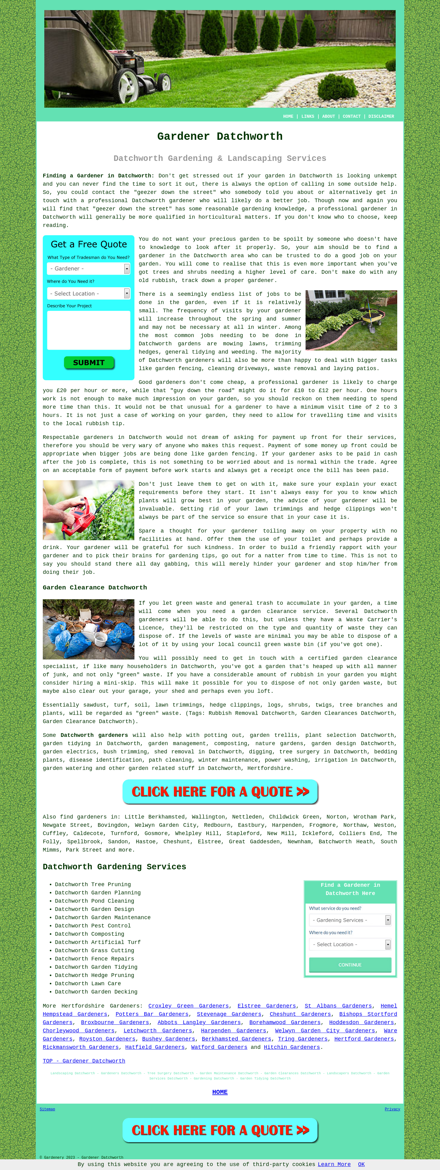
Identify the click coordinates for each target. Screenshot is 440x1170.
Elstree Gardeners (267, 1006)
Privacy (392, 1109)
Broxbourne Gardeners (115, 1023)
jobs (273, 294)
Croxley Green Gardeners (188, 1006)
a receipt (279, 470)
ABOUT (328, 116)
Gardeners (125, 1006)
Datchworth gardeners (94, 735)
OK (361, 1164)
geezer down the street (175, 192)
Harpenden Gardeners (233, 1031)
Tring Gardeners (303, 1039)
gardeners (200, 360)
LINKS (307, 116)
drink (51, 547)
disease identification (105, 760)
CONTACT (352, 116)
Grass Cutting (112, 951)
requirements (158, 492)
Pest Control (111, 926)
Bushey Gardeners (168, 1039)
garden (275, 176)
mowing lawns (244, 344)
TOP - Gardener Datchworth (84, 1061)
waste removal (295, 369)
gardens (189, 344)
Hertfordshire (269, 768)
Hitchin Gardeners (292, 1047)
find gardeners (83, 817)
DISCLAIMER (381, 116)
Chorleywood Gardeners (79, 1031)
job (87, 572)
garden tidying (67, 744)
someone (328, 239)
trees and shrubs (180, 272)
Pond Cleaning (112, 901)
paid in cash (377, 454)
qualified (170, 217)
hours (51, 415)
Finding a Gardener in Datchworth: (99, 176)
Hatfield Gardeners (155, 1047)
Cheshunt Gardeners (300, 1014)
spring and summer (271, 319)
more (125, 850)
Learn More (334, 1164)
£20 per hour (77, 391)
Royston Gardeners (107, 1039)
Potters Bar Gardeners (152, 1014)
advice (298, 501)
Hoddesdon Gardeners (361, 1023)
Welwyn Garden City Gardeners (325, 1031)
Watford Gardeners (219, 1047)
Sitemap (47, 1109)
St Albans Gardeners (338, 1006)
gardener (261, 280)
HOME (288, 116)
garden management (177, 744)
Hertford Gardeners (364, 1039)
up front (314, 437)
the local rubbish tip (87, 424)
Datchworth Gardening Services (114, 867)
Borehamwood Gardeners (285, 1023)
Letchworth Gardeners (157, 1031)
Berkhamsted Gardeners (236, 1039)
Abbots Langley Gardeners (199, 1023)
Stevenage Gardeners (229, 1014)
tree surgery (299, 752)
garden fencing (231, 454)
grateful (156, 547)
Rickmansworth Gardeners (81, 1047)
